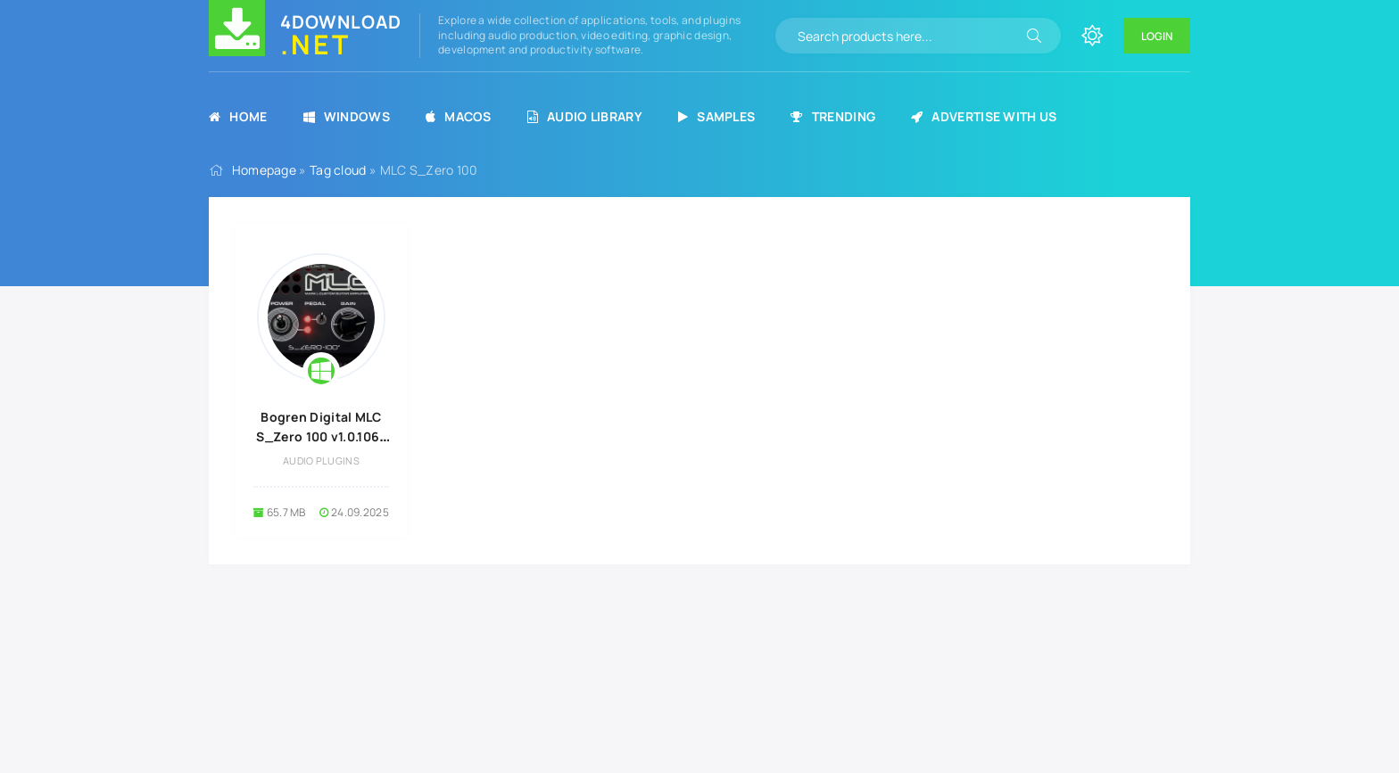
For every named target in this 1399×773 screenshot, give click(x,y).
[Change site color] (1092, 35)
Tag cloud (338, 169)
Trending (833, 116)
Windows (346, 116)
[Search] (1034, 35)
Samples (716, 116)
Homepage (264, 169)
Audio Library (584, 116)
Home (238, 116)
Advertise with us (983, 116)
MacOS (459, 116)
